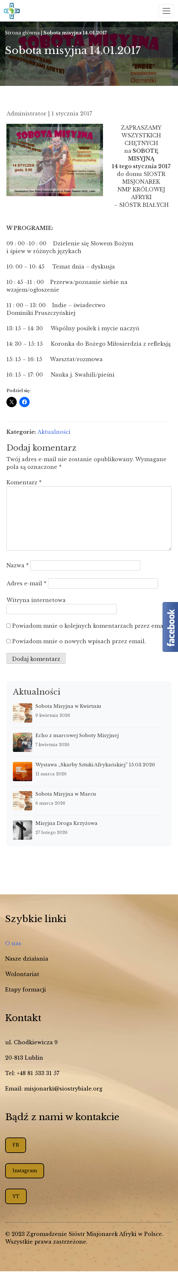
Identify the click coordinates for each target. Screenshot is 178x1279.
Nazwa (17, 565)
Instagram (25, 1171)
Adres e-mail (26, 583)
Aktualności (53, 432)
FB (16, 1145)
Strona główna (22, 33)
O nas (13, 943)
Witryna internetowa (36, 600)
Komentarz (24, 482)
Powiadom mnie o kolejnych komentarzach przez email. (90, 626)
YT (16, 1196)
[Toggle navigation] (166, 11)
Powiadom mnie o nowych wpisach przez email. (79, 641)
